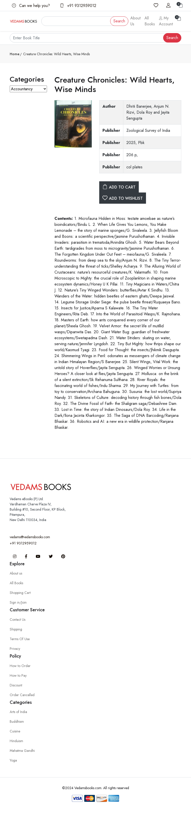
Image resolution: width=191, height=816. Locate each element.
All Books (149, 21)
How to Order (20, 665)
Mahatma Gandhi (22, 750)
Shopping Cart (20, 592)
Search (119, 21)
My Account (166, 21)
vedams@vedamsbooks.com (30, 536)
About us (16, 573)
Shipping (16, 629)
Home (14, 53)
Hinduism (16, 740)
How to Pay (18, 675)
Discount (16, 685)
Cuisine (15, 731)
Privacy (15, 648)
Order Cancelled (22, 694)
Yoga (13, 760)
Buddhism (17, 721)
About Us (135, 21)
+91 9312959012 (78, 5)
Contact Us (17, 619)
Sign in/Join (18, 602)
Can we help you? (31, 5)
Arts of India (18, 711)
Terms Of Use (20, 638)
